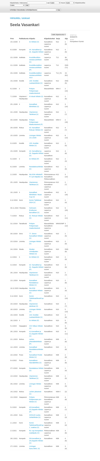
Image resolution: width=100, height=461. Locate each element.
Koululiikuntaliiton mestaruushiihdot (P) (35, 67)
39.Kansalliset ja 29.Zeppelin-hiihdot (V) (36, 440)
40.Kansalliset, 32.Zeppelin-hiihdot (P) (36, 409)
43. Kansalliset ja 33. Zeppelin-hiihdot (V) (36, 153)
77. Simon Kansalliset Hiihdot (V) (35, 236)
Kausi (63, 3)
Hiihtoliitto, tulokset (20, 18)
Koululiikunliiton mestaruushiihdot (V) (35, 59)
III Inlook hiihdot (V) (36, 96)
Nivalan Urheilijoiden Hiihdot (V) (33, 251)
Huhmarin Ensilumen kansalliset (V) (34, 210)
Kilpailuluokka (80, 3)
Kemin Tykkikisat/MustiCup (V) (36, 298)
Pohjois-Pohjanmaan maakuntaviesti (34, 91)
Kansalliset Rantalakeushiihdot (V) (36, 349)
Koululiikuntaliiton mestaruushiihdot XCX (35, 75)
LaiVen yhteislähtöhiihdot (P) (35, 341)
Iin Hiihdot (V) (34, 42)
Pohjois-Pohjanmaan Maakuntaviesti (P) (36, 122)
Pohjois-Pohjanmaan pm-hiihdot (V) (35, 399)
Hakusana (23, 3)
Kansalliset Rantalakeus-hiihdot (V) (34, 282)
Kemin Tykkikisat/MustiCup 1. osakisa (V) (36, 425)
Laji (48, 3)
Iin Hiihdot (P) (34, 159)
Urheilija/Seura (31, 10)
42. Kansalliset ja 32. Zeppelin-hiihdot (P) (36, 267)
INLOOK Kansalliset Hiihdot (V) (35, 290)
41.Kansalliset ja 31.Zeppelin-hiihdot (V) (36, 334)
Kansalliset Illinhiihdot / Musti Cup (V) (35, 194)
